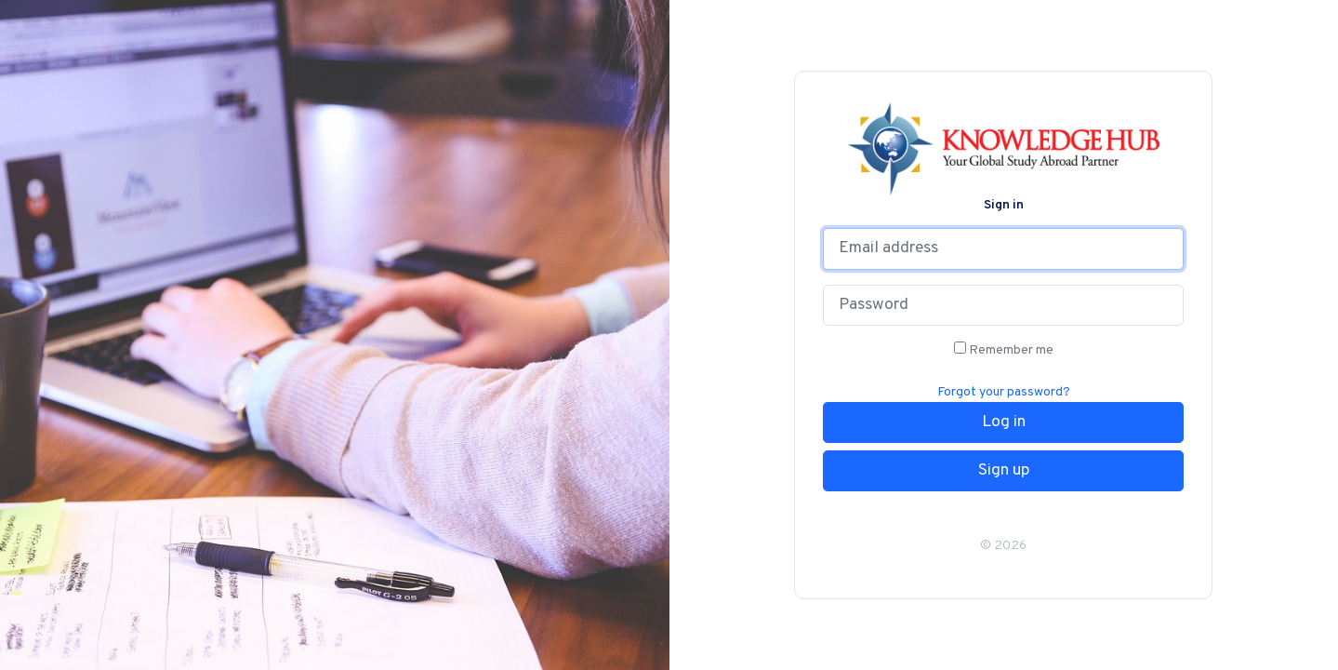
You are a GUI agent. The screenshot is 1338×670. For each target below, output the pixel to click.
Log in (1004, 422)
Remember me (1003, 350)
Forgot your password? (1003, 392)
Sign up (1003, 471)
